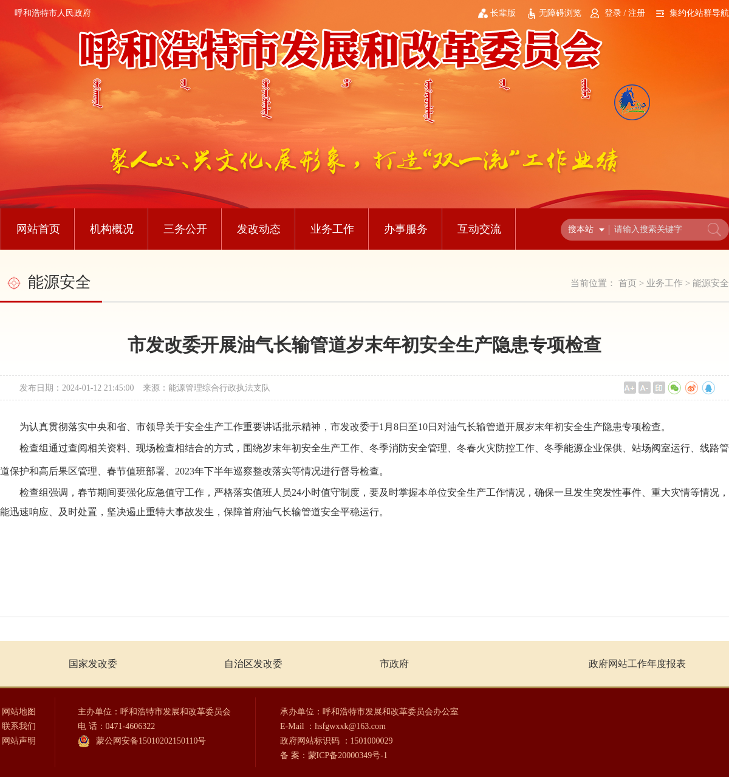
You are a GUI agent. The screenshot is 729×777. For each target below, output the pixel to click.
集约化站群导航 (699, 13)
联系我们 (19, 726)
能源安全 (711, 283)
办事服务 (406, 229)
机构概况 (112, 229)
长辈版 (503, 13)
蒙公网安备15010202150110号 (151, 740)
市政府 (394, 664)
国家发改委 (93, 664)
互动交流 (479, 229)
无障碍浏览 (560, 13)
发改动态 (259, 229)
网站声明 (19, 740)
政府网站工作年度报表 (637, 664)
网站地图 (19, 711)
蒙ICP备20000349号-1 (348, 755)
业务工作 (332, 229)
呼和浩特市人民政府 (53, 13)
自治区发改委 (253, 664)
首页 (627, 283)
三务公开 (185, 229)
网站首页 (38, 229)
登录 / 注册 (624, 13)
